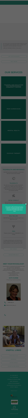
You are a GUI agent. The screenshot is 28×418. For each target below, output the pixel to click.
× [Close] (25, 204)
